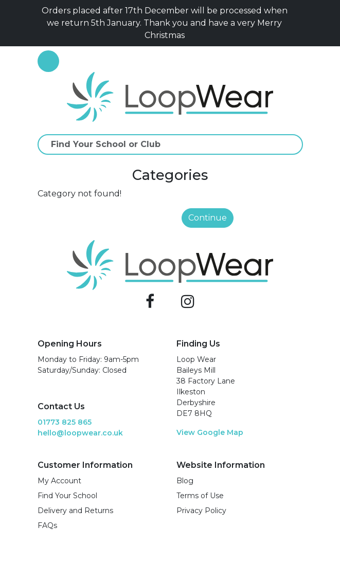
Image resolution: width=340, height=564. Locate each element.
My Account (59, 480)
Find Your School (67, 495)
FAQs (47, 525)
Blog (184, 480)
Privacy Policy (201, 510)
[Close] (299, 23)
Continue (207, 218)
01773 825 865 (65, 422)
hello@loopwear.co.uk (80, 433)
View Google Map (209, 432)
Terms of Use (200, 495)
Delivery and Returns (75, 510)
